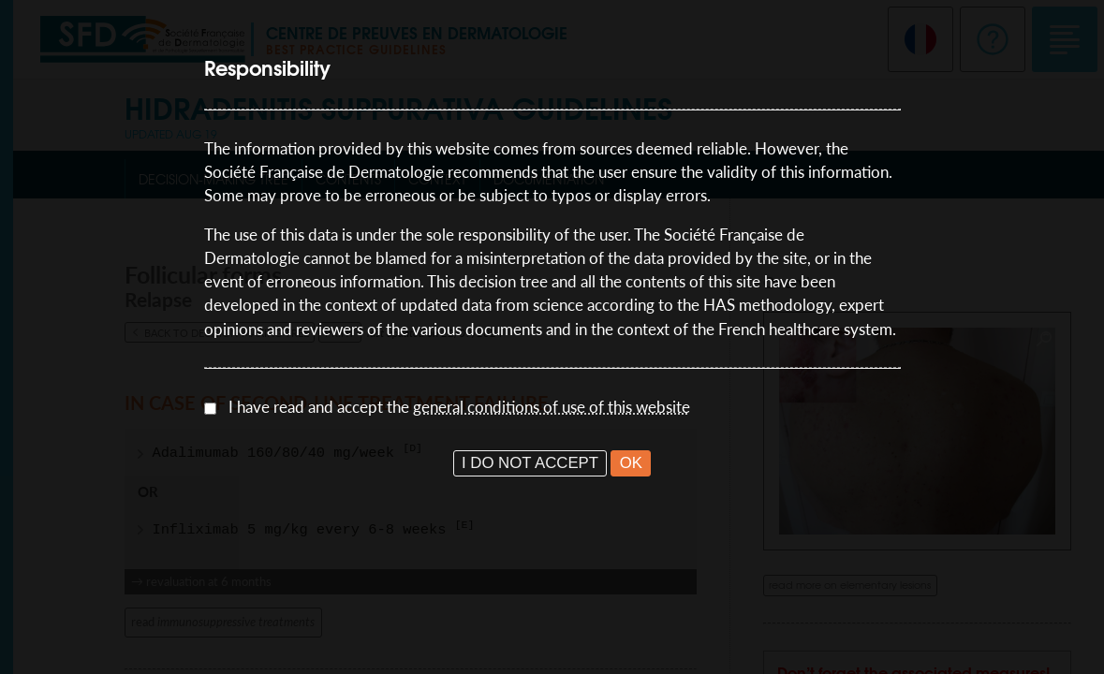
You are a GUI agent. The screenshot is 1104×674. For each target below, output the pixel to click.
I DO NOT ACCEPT (530, 463)
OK (631, 463)
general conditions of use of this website (551, 407)
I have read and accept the (459, 407)
